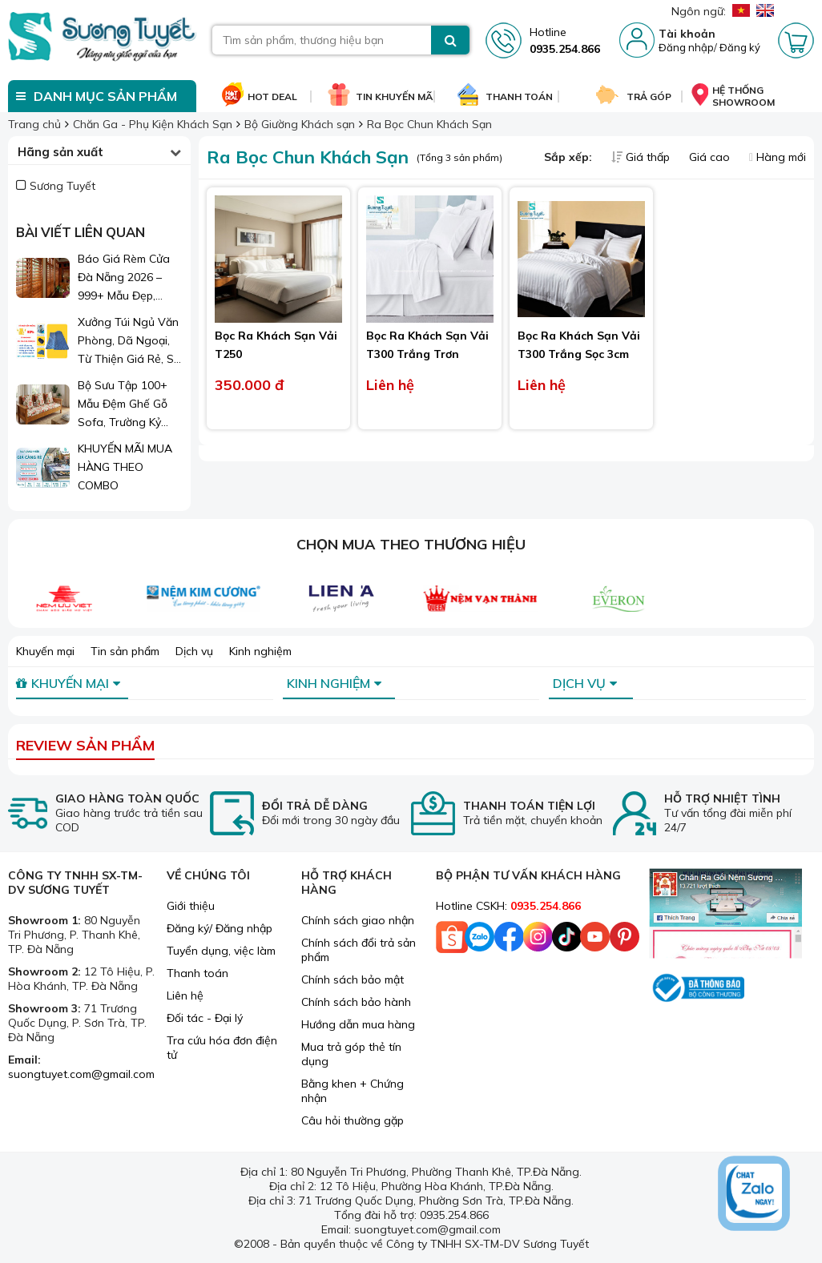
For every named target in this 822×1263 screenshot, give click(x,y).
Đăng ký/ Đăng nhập (219, 928)
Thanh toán (197, 973)
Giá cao (711, 157)
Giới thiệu (191, 906)
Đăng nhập (686, 47)
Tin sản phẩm (125, 651)
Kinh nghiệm (260, 651)
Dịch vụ (194, 651)
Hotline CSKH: (508, 906)
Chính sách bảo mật (352, 979)
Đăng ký (739, 47)
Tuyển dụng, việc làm (221, 950)
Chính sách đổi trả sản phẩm (358, 949)
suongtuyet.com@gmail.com (81, 1074)
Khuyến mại (45, 651)
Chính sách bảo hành (356, 1002)
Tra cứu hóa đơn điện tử (222, 1047)
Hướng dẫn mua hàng (358, 1024)
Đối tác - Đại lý (205, 1018)
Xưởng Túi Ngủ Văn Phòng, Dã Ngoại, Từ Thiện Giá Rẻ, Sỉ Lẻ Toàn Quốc (128, 341)
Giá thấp (642, 157)
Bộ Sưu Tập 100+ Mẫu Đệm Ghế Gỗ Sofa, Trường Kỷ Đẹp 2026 (122, 405)
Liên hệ (185, 995)
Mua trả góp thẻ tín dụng (351, 1054)
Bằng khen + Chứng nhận (352, 1090)
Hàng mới (777, 157)
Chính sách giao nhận (357, 920)
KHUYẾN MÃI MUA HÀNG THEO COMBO (125, 467)
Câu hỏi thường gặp (352, 1120)
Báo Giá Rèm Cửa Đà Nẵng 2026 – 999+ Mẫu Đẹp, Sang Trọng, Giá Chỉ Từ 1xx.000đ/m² (130, 278)
